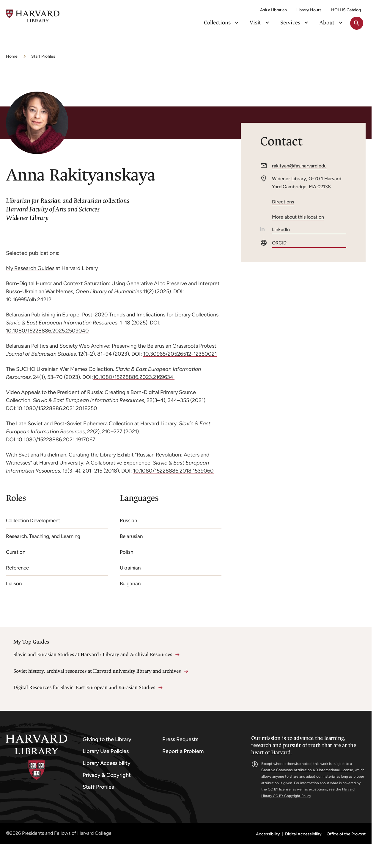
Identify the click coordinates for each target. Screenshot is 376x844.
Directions (283, 202)
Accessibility (268, 834)
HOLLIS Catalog (346, 9)
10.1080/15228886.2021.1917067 (56, 439)
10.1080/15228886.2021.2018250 (57, 408)
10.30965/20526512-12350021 (180, 354)
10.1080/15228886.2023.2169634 (133, 377)
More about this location (298, 217)
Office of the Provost (346, 834)
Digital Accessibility (303, 834)
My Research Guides (30, 268)
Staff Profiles (43, 56)
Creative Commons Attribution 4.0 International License (307, 770)
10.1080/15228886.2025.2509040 (47, 330)
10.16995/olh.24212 (28, 299)
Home (12, 56)
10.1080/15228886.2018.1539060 (173, 471)
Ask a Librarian (273, 9)
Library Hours (309, 9)
